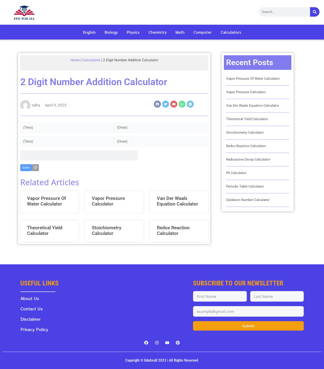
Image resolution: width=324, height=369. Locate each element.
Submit (248, 325)
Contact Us (31, 309)
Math (180, 32)
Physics (133, 32)
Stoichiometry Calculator (106, 230)
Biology (111, 32)
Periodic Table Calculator (245, 186)
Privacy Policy (34, 329)
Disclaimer (30, 319)
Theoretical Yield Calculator (44, 230)
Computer (203, 32)
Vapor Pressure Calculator (108, 201)
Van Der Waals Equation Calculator (177, 201)
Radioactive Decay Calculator (248, 159)
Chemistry (157, 32)
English (89, 32)
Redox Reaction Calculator (173, 230)
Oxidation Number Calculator (248, 200)
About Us (29, 298)
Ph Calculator (236, 173)
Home (75, 60)
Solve (26, 167)
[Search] (315, 12)
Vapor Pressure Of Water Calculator (46, 201)
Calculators (231, 32)
